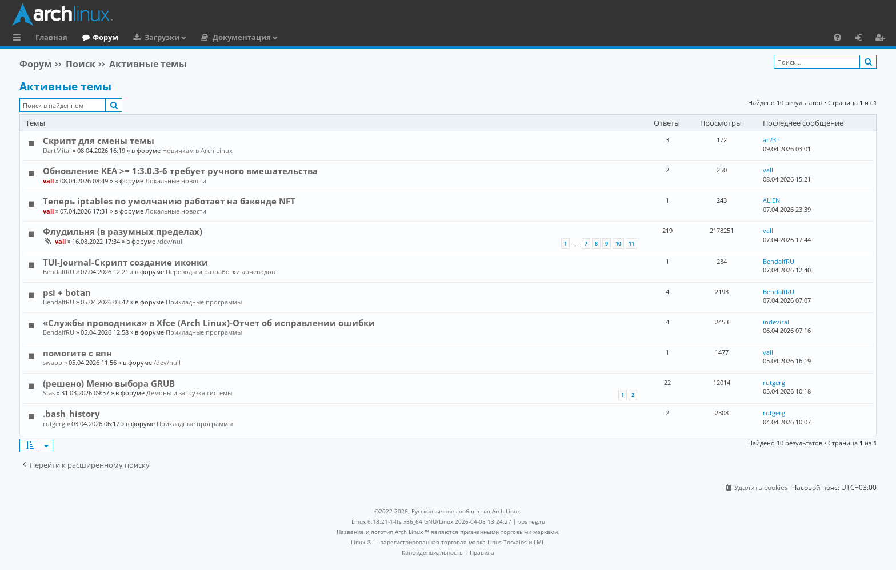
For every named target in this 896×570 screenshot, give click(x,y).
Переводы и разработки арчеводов (220, 271)
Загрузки (162, 37)
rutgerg (774, 382)
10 (618, 243)
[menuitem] (837, 37)
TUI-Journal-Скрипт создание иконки (125, 262)
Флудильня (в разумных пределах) (122, 231)
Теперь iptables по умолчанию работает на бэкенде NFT (169, 201)
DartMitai (57, 150)
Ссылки (19, 39)
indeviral (776, 322)
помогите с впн (77, 353)
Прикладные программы (204, 302)
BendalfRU (58, 271)
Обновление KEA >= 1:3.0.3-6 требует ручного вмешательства (180, 170)
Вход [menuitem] (862, 39)
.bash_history (71, 413)
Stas (49, 392)
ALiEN (771, 200)
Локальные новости (175, 180)
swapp (52, 362)
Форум (105, 37)
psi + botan (67, 292)
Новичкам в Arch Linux (197, 150)
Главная (51, 37)
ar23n (771, 139)
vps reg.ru (531, 521)
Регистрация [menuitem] (882, 39)
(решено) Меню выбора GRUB (109, 383)
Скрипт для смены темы (98, 140)
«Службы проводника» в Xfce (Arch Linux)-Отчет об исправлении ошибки (209, 322)
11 (631, 243)
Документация (242, 37)
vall (48, 180)
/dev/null (170, 241)
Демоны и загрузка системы (189, 392)
